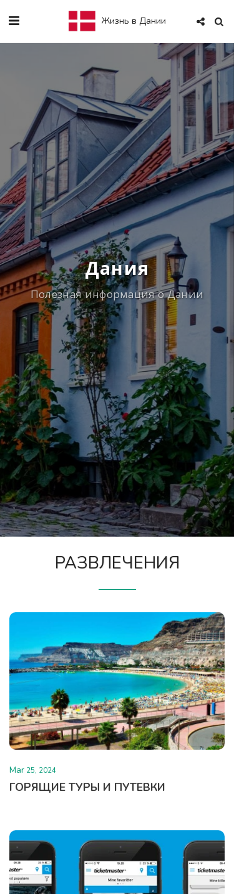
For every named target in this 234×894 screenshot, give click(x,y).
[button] (13, 21)
